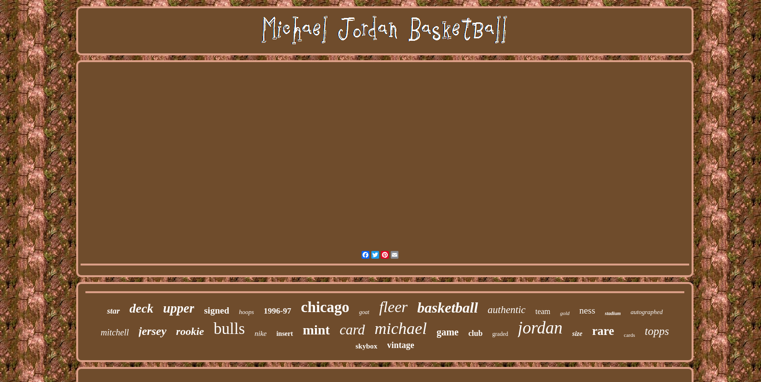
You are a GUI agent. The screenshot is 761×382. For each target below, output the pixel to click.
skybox (366, 346)
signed (216, 310)
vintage (400, 345)
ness (587, 310)
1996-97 (277, 311)
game (447, 332)
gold (565, 313)
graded (500, 334)
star (113, 311)
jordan (540, 327)
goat (364, 312)
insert (284, 333)
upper (179, 308)
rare (603, 330)
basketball (447, 307)
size (577, 333)
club (475, 333)
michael (401, 328)
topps (657, 331)
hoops (246, 312)
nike (260, 333)
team (542, 311)
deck (141, 308)
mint (316, 329)
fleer (393, 307)
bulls (229, 328)
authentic (507, 310)
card (352, 329)
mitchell (115, 332)
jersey (152, 331)
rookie (190, 331)
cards (629, 335)
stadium (613, 313)
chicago (325, 307)
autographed (646, 312)
